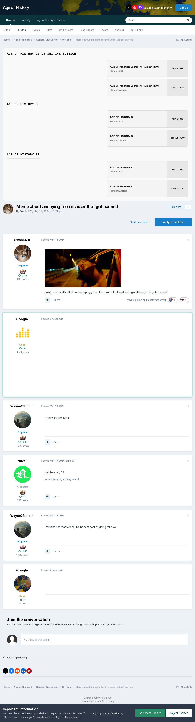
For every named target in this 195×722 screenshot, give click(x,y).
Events (36, 29)
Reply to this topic (173, 222)
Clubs (6, 29)
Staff (49, 29)
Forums (21, 29)
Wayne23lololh (134, 300)
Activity (26, 20)
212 (22, 496)
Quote (57, 300)
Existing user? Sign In (158, 7)
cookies (25, 713)
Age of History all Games (51, 20)
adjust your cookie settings (107, 713)
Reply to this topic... (37, 639)
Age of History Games (68, 717)
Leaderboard (87, 29)
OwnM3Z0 (26, 211)
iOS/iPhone (137, 29)
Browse (10, 22)
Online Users (66, 29)
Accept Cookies (150, 713)
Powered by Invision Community (97, 701)
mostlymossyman (157, 300)
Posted (52, 239)
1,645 (22, 441)
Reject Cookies (179, 713)
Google (22, 319)
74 (22, 599)
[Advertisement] (89, 355)
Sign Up (183, 7)
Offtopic (58, 211)
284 (22, 348)
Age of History (16, 7)
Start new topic (139, 222)
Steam (104, 29)
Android (119, 29)
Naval (22, 461)
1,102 (22, 275)
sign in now (85, 624)
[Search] (145, 20)
